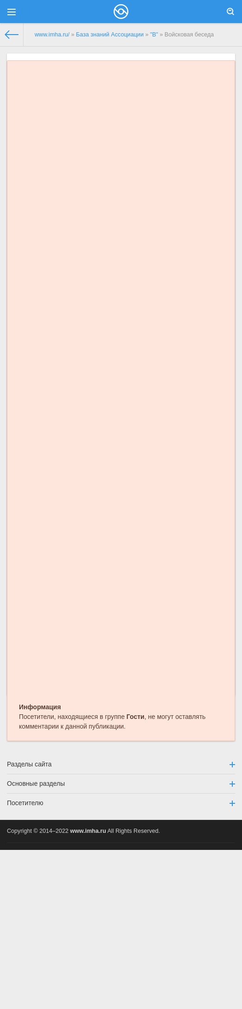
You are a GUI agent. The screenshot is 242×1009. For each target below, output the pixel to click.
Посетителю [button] (121, 803)
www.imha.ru (88, 831)
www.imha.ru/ (52, 34)
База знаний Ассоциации (110, 34)
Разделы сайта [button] (121, 764)
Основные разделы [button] (121, 783)
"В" (154, 34)
